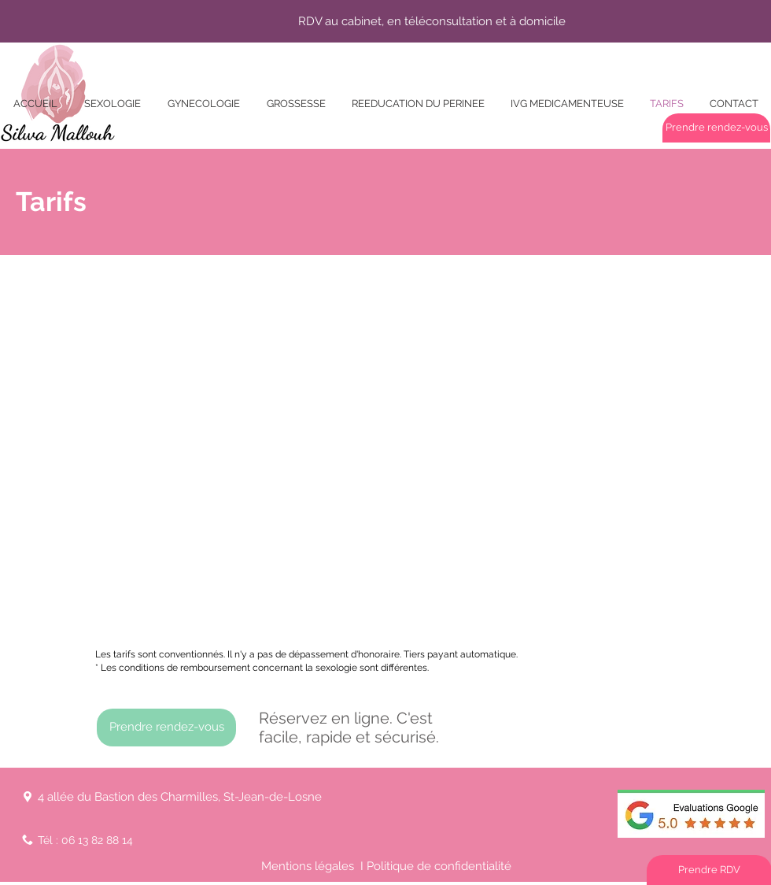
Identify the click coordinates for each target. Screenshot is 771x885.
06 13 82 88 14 (97, 840)
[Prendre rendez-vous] (716, 128)
